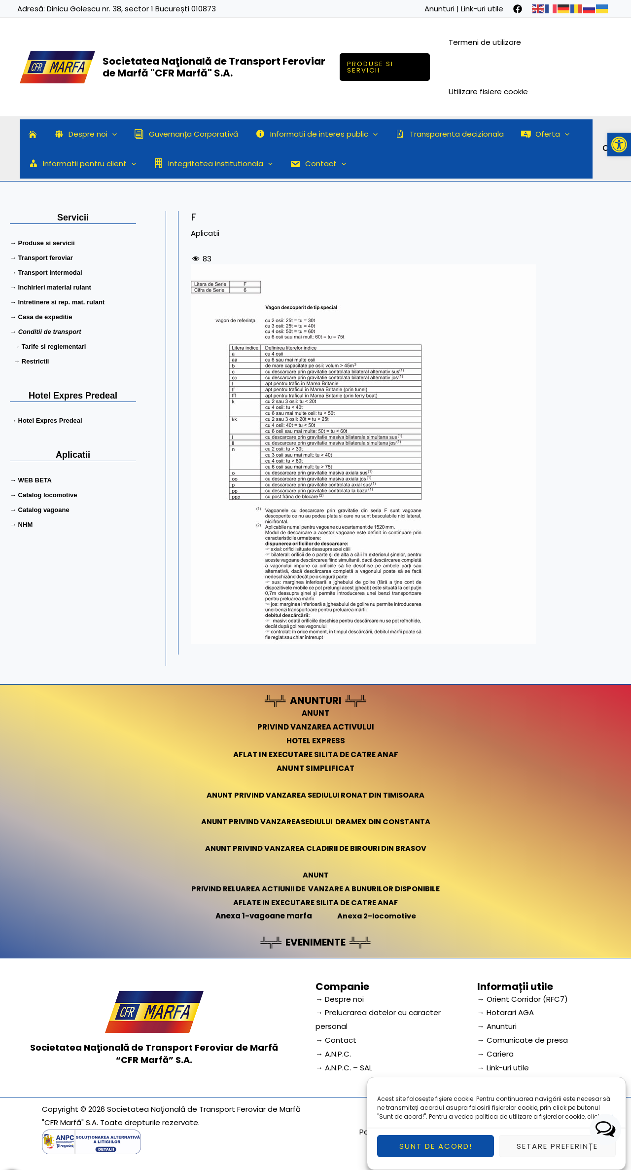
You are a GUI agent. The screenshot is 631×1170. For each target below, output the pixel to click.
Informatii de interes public (308, 134)
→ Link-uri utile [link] (503, 1067)
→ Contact (336, 1040)
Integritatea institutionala (209, 164)
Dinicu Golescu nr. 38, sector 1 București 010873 (131, 8)
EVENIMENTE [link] (315, 942)
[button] (619, 144)
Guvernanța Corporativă (180, 134)
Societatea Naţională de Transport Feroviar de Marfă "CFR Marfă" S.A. (214, 67)
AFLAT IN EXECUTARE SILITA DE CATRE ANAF (315, 754)
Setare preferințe (557, 1152)
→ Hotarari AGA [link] (505, 1012)
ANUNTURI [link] (316, 700)
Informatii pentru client (81, 164)
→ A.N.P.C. (333, 1054)
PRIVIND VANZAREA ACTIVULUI (315, 727)
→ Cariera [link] (495, 1054)
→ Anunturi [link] (497, 1026)
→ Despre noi (340, 999)
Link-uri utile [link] (482, 8)
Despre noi (81, 134)
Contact (312, 164)
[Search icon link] (606, 150)
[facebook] (517, 8)
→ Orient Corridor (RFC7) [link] (522, 999)
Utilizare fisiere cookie (489, 91)
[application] (108, 134)
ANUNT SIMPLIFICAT (315, 768)
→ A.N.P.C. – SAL (344, 1067)
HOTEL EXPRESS (315, 740)
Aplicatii (205, 233)
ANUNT (315, 713)
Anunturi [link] (439, 8)
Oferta (531, 134)
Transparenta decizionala (438, 134)
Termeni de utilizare (486, 42)
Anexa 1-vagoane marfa (262, 916)
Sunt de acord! (435, 1152)
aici (608, 1122)
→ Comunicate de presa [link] (522, 1040)
